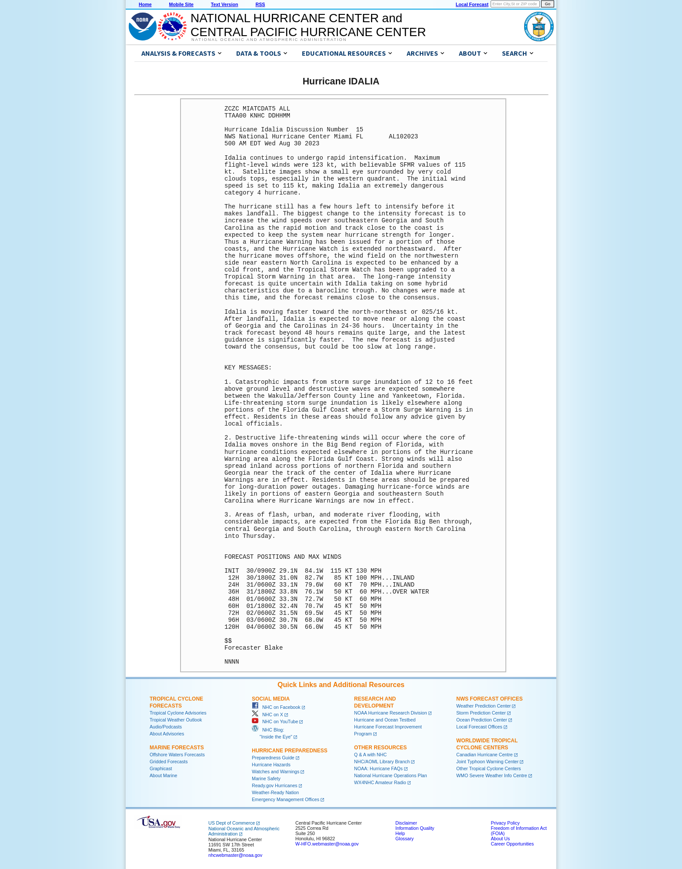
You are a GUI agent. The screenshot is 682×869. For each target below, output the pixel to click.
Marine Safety (266, 778)
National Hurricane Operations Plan (390, 775)
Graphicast (161, 768)
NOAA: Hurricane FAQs (378, 768)
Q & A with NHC (370, 754)
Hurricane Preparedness (290, 751)
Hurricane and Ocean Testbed (384, 719)
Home (145, 4)
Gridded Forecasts (169, 761)
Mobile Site (181, 4)
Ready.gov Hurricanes (275, 785)
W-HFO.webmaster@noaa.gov (327, 843)
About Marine (163, 775)
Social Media (271, 699)
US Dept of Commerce (231, 822)
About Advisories (167, 733)
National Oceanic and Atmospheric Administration (269, 39)
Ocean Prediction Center (481, 719)
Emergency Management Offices (285, 799)
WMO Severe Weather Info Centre (491, 775)
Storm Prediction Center (481, 712)
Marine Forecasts (177, 748)
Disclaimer (406, 822)
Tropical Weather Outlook (176, 719)
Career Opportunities (512, 843)
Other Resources (380, 748)
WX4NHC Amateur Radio (380, 782)
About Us (500, 838)
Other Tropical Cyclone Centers (488, 768)
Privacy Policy (505, 822)
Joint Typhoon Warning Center (487, 761)
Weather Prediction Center (483, 705)
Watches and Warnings (275, 771)
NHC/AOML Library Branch (382, 761)
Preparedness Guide (273, 757)
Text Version (224, 4)
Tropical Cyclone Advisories (178, 712)
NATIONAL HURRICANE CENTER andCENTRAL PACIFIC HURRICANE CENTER (308, 25)
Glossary (404, 838)
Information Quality (414, 828)
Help (400, 833)
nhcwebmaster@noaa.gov (235, 855)
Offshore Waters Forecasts (177, 754)
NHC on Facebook (276, 707)
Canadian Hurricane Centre (484, 754)
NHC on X (267, 714)
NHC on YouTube (275, 721)
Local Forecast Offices (479, 726)
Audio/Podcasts (166, 726)
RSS (260, 4)
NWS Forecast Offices (489, 699)
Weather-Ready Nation (275, 792)
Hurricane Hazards (271, 764)
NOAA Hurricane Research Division (390, 712)
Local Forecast (472, 4)
